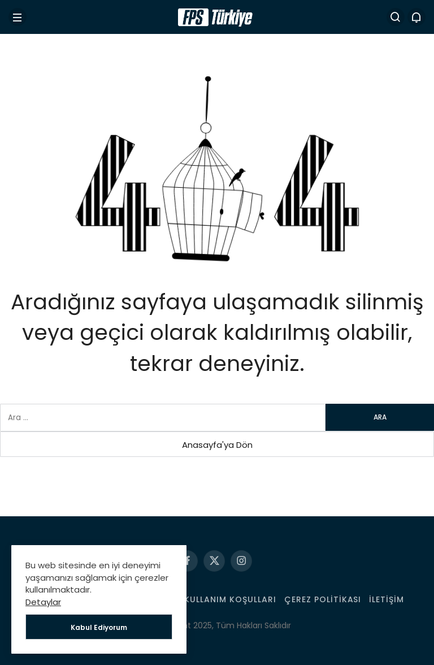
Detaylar (43, 602)
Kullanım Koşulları (230, 599)
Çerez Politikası (323, 599)
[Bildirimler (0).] (416, 17)
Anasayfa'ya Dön (217, 445)
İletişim (386, 599)
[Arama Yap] (396, 17)
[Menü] (17, 17)
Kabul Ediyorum (99, 627)
